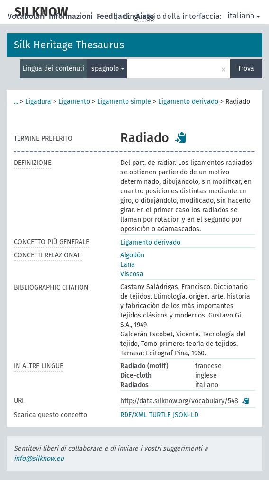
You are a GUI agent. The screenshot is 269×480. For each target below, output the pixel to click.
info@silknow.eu (39, 458)
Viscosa (131, 274)
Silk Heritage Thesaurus (69, 44)
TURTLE (159, 415)
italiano (243, 15)
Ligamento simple (124, 102)
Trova (246, 68)
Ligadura (38, 102)
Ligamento (74, 102)
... (16, 102)
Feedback (114, 16)
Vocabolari (27, 16)
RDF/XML (133, 415)
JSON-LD (185, 415)
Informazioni (72, 16)
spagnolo (108, 68)
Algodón (132, 255)
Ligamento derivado (188, 102)
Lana (127, 265)
